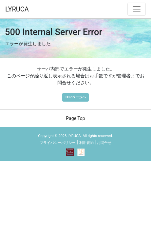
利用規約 (86, 143)
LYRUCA (17, 9)
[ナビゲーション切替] (136, 9)
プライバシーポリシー (58, 143)
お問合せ (104, 143)
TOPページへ (75, 97)
